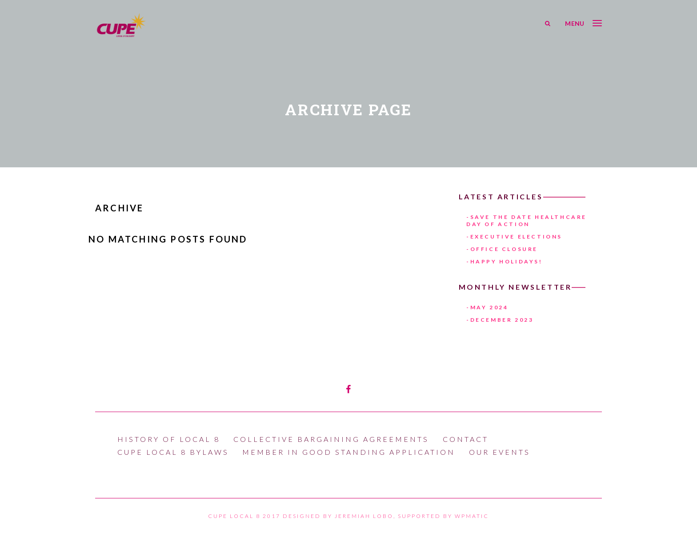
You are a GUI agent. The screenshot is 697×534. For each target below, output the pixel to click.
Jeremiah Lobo (364, 516)
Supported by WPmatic (443, 516)
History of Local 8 (168, 439)
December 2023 (502, 319)
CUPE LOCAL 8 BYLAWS (173, 452)
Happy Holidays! (506, 261)
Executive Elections (516, 236)
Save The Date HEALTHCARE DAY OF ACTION (526, 220)
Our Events (499, 452)
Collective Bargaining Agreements (331, 439)
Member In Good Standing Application (348, 452)
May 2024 (489, 307)
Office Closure (504, 249)
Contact (466, 439)
